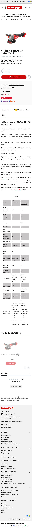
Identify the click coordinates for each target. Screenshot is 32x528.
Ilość (2, 68)
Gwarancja (4, 464)
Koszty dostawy (6, 455)
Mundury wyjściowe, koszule (9, 495)
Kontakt (3, 504)
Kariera (3, 512)
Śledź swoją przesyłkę (7, 457)
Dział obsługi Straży (7, 475)
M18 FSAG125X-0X (15, 202)
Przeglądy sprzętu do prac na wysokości (13, 483)
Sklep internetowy (6, 479)
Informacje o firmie (7, 508)
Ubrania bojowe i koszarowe (9, 490)
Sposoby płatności (6, 451)
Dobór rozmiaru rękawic (8, 497)
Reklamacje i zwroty (7, 466)
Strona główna (5, 20)
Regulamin (4, 439)
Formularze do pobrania (8, 468)
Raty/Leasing (5, 453)
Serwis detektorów (6, 481)
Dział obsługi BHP (6, 477)
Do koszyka (10, 363)
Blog (2, 510)
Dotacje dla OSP (6, 435)
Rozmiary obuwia (6, 492)
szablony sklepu (13, 519)
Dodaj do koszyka (14, 77)
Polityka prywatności (7, 442)
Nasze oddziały (5, 506)
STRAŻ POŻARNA (15, 20)
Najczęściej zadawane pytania (10, 444)
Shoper (27, 519)
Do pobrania (5, 437)
